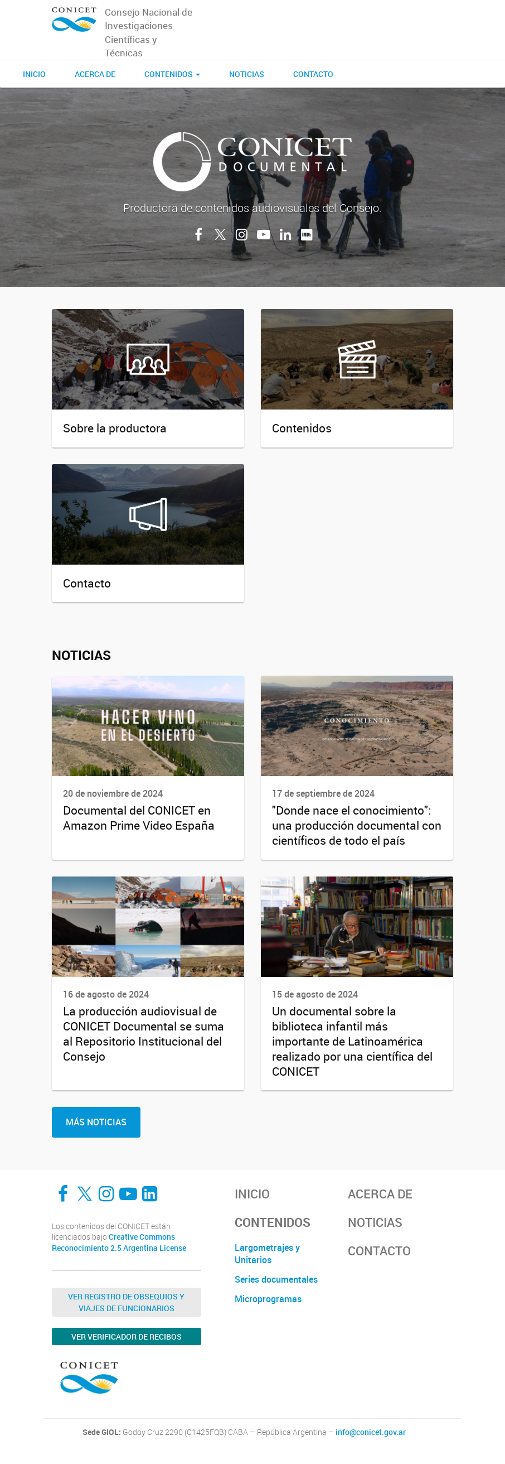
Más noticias (96, 1122)
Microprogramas (268, 1299)
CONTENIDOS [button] (172, 74)
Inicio (34, 74)
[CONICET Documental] (74, 20)
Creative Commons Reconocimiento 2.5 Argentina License (119, 1242)
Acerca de (95, 74)
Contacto (313, 74)
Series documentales (276, 1279)
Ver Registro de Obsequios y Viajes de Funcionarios (126, 1302)
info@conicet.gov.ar (371, 1432)
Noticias (246, 74)
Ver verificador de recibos (126, 1336)
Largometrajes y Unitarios (267, 1253)
